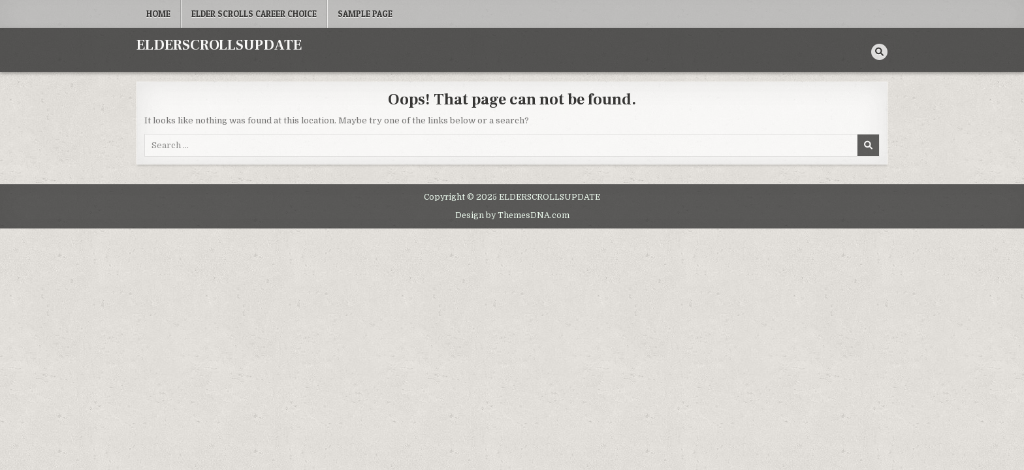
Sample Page (365, 13)
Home (158, 13)
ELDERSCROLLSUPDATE (219, 45)
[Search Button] (879, 52)
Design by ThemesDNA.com (512, 215)
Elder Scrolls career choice (254, 13)
